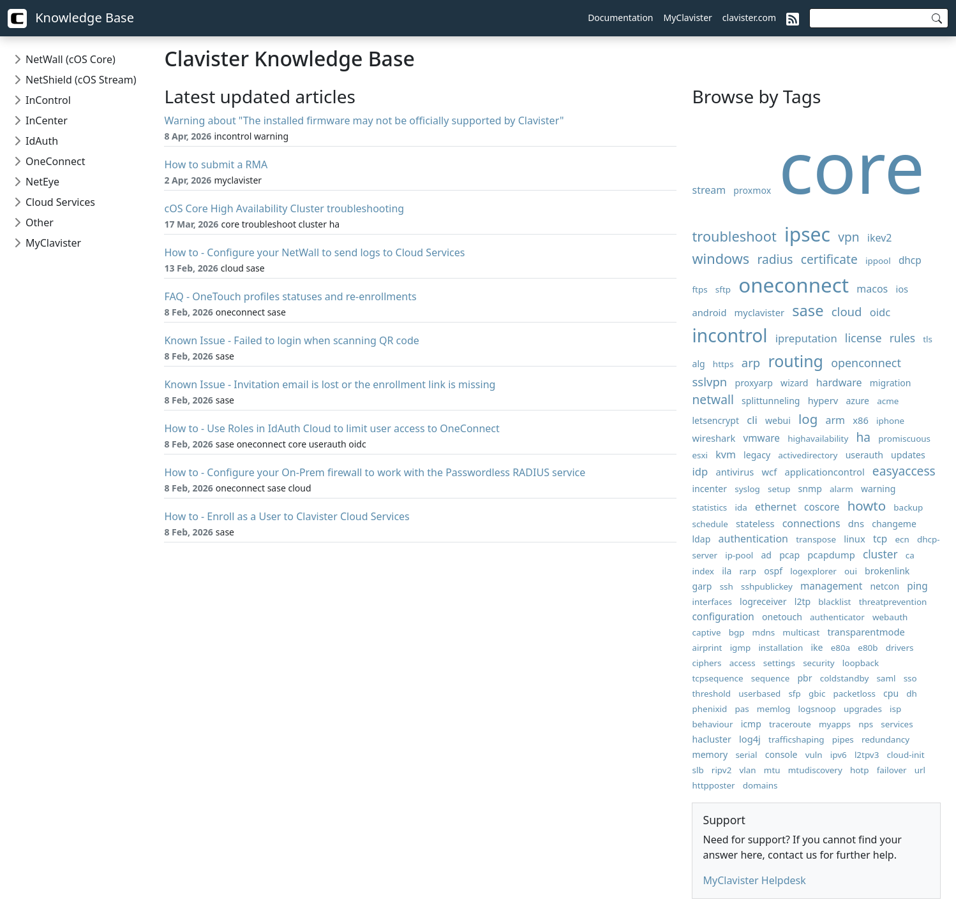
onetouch (782, 617)
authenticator (837, 617)
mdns (763, 632)
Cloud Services (60, 202)
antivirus (734, 471)
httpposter (713, 785)
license (863, 337)
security (819, 663)
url (920, 770)
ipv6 (838, 754)
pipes (843, 739)
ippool (878, 260)
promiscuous (904, 438)
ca (910, 555)
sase (807, 310)
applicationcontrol (824, 471)
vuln (814, 754)
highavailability (818, 438)
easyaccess (904, 470)
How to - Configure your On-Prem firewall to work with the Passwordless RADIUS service (374, 472)
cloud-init (906, 754)
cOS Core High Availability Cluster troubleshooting (284, 208)
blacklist (834, 601)
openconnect (866, 362)
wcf (769, 471)
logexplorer (813, 571)
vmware (761, 438)
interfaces (711, 601)
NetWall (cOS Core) (71, 59)
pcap (789, 555)
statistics (709, 507)
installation (780, 647)
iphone (890, 420)
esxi (700, 455)
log (808, 419)
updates (908, 455)
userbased (759, 693)
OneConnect (55, 161)
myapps (835, 724)
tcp (880, 539)
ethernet (775, 507)
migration (890, 383)
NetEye (42, 182)
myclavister (759, 312)
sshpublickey (767, 586)
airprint (707, 647)
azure (857, 401)
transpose (816, 539)
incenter (709, 489)
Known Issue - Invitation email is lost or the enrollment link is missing (329, 384)
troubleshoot (734, 236)
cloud (847, 311)
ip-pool (739, 555)
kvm (725, 454)
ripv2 (722, 770)
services (897, 724)
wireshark (713, 438)
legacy (756, 455)
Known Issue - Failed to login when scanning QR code (291, 340)
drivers (900, 647)
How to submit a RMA (215, 164)
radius (775, 259)
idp (700, 471)
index (702, 571)
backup (908, 507)
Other (40, 222)
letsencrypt (715, 420)
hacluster (711, 739)
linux (854, 538)
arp (751, 362)
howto (867, 505)
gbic (817, 693)
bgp (737, 632)
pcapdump (831, 554)
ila (726, 571)
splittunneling (771, 401)
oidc (880, 312)
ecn (902, 539)
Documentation (620, 17)
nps (865, 724)
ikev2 (879, 238)
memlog (774, 709)
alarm (841, 489)
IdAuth (42, 141)
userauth (864, 455)
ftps (699, 289)
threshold (711, 693)
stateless (755, 523)
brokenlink (887, 571)
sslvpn (709, 381)
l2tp (802, 601)
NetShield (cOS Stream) (81, 80)
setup (779, 489)
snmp (810, 489)
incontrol (729, 335)
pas (742, 709)
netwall (712, 399)
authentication (753, 539)
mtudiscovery (815, 770)
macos (872, 289)
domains (760, 785)
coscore (821, 507)
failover (892, 770)
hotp (859, 770)
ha (863, 437)
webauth (889, 617)
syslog (747, 489)
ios (901, 288)
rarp (747, 571)
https (723, 364)
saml (885, 678)
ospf (773, 571)
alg (698, 364)
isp (895, 709)
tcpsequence (717, 678)
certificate (829, 259)
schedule (710, 524)
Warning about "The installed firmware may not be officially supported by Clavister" (364, 120)
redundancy (885, 739)
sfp (794, 693)
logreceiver (763, 601)
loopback (860, 663)
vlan (748, 770)
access (742, 663)
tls (927, 339)
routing (795, 361)
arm (836, 420)
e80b (868, 647)
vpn (848, 236)
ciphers (706, 663)
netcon (884, 586)
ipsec (807, 234)
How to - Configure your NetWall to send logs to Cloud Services (314, 252)
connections (811, 523)
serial (746, 754)
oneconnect (793, 284)
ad (766, 555)
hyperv (823, 400)
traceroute (790, 724)
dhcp (910, 260)
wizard (794, 383)
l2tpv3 (867, 754)
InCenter (47, 120)
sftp (723, 289)
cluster (880, 554)
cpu (891, 693)
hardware (839, 382)
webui (778, 420)
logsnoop (817, 709)
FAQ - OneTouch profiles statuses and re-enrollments (290, 296)
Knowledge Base (71, 18)
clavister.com (749, 17)
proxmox (752, 190)
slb (697, 770)
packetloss (854, 693)
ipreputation (806, 338)
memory (710, 754)
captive (706, 632)
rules (902, 338)
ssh (726, 586)
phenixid (709, 709)
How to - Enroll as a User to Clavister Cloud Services (286, 516)
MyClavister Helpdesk (754, 880)
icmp (751, 724)
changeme (894, 524)
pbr (804, 678)
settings (779, 663)
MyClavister (688, 17)
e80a (841, 647)
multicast (800, 632)
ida (741, 507)
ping (917, 586)
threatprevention (893, 601)
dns (856, 523)
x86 (861, 420)
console (781, 754)
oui (850, 571)
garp (702, 586)
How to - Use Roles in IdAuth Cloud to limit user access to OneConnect (331, 428)
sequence (770, 678)
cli (752, 419)
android (709, 312)
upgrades (863, 709)
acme (888, 401)
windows (720, 258)
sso (910, 678)
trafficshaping (796, 739)
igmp (740, 647)
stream (709, 190)
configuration (723, 616)
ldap (701, 539)
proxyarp (754, 383)
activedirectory (807, 455)
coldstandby (844, 678)
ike (816, 647)
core (852, 166)
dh (911, 693)
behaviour (712, 724)
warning (878, 489)
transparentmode (865, 631)
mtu (772, 770)
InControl (48, 100)
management (831, 586)
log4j (750, 738)
